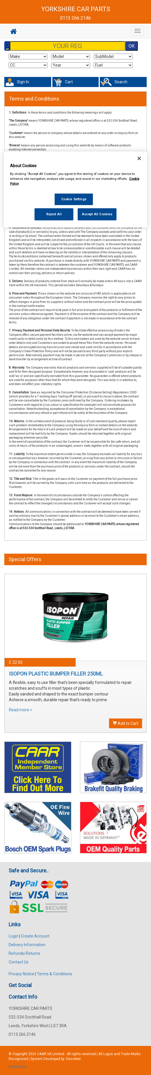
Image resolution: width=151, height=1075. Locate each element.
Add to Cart (125, 723)
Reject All (54, 214)
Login (13, 936)
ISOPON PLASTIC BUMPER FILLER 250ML (56, 674)
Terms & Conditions (54, 974)
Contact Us (18, 962)
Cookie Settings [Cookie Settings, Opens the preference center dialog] (74, 199)
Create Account (35, 936)
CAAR (41, 1054)
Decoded (73, 1059)
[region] (75, 189)
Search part (18, 1067)
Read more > (20, 710)
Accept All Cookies (97, 214)
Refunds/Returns (24, 953)
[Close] (139, 158)
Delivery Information (27, 944)
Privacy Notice (21, 974)
